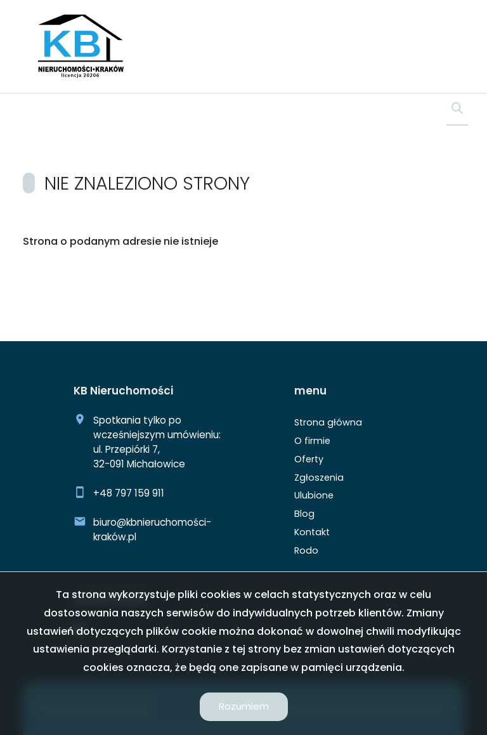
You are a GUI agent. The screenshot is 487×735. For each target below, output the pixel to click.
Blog (304, 513)
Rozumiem (244, 706)
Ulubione (314, 495)
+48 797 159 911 (128, 493)
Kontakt (312, 532)
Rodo (306, 550)
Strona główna (328, 422)
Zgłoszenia (319, 477)
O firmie (312, 440)
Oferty (308, 459)
